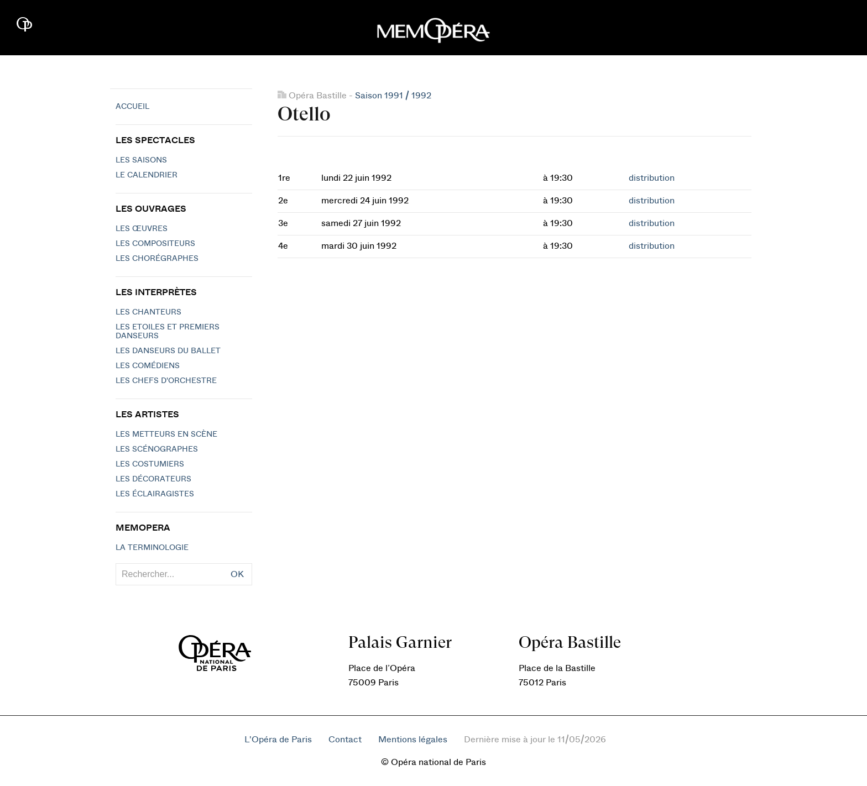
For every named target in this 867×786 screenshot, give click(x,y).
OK (237, 574)
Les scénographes (157, 449)
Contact (345, 739)
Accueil (132, 107)
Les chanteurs (148, 312)
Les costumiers (150, 464)
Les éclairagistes (155, 494)
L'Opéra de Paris (278, 739)
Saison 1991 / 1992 (393, 95)
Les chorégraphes (157, 259)
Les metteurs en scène (166, 434)
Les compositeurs (155, 244)
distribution (652, 178)
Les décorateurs (153, 479)
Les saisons (141, 160)
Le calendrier (146, 175)
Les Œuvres (142, 229)
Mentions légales (412, 739)
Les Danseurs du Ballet (168, 351)
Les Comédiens (148, 366)
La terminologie (152, 548)
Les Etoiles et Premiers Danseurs (168, 331)
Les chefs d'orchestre (166, 381)
